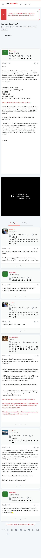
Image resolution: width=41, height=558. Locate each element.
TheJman (6, 27)
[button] (3, 3)
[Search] (38, 3)
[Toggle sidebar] (33, 3)
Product (4, 29)
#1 (38, 63)
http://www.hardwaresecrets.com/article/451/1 (18, 399)
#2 (38, 248)
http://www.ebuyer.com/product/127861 (16, 102)
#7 (38, 505)
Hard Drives (32, 27)
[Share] (34, 63)
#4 (38, 321)
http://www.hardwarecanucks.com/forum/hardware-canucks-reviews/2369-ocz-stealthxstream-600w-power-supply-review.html (20, 405)
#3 (38, 285)
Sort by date (14, 223)
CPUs (24, 27)
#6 (38, 447)
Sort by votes (26, 223)
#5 (38, 356)
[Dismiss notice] (37, 12)
